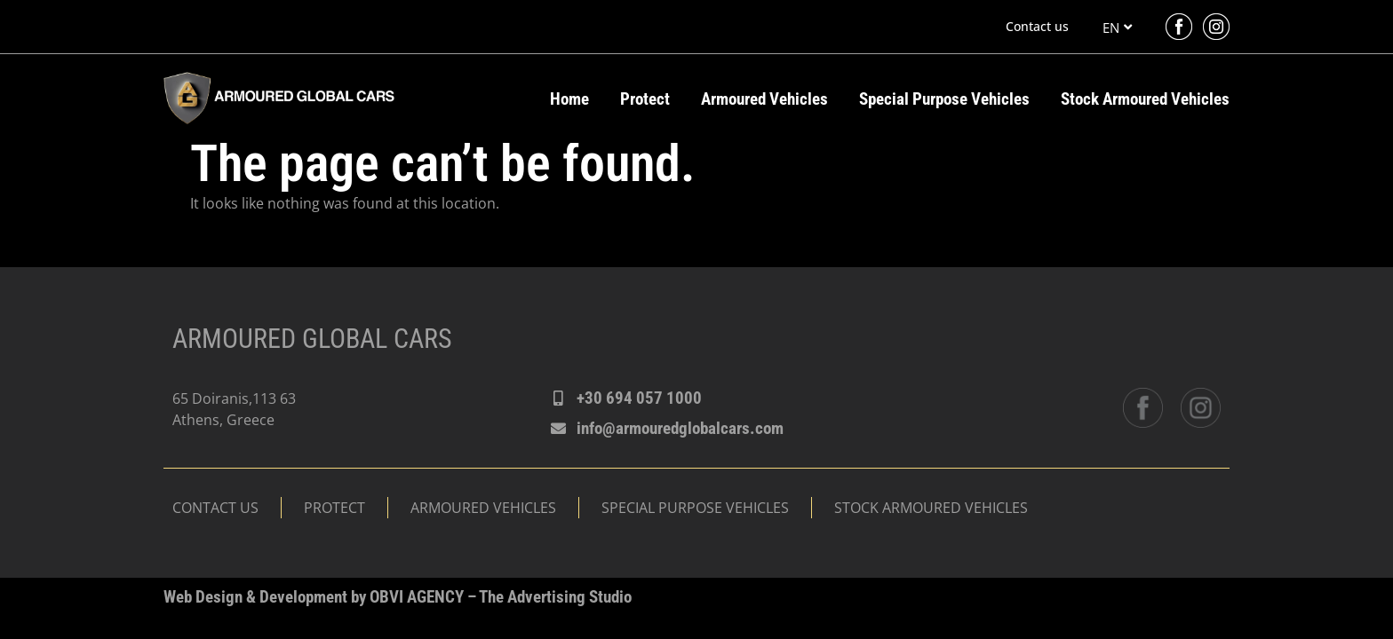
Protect (645, 99)
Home (569, 99)
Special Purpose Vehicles (944, 99)
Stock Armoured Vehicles (1145, 99)
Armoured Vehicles (764, 99)
